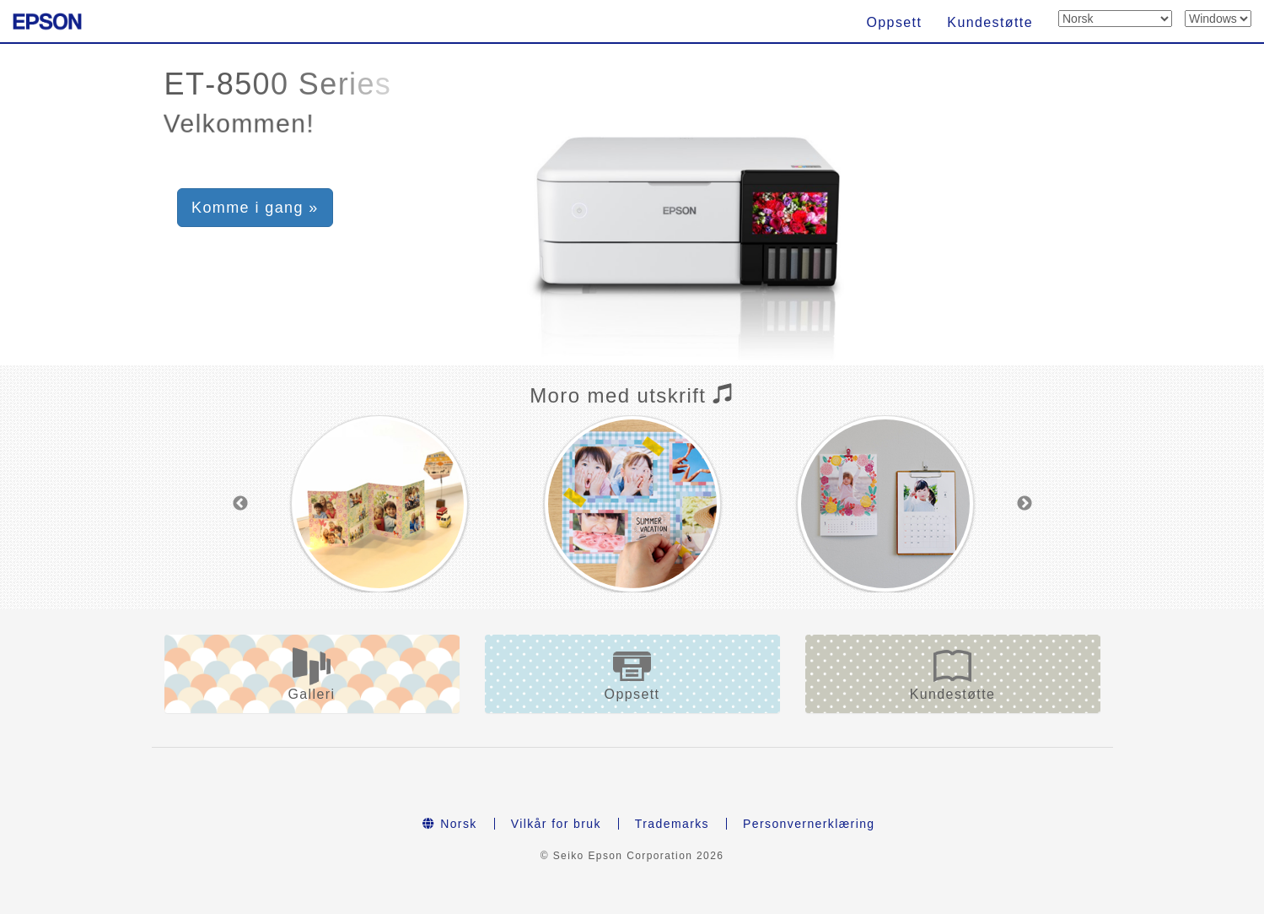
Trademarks (672, 823)
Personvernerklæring (809, 823)
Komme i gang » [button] (255, 207)
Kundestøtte (990, 22)
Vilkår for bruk (556, 823)
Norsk (449, 823)
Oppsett (894, 22)
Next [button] (1024, 503)
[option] (379, 503)
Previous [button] (240, 503)
